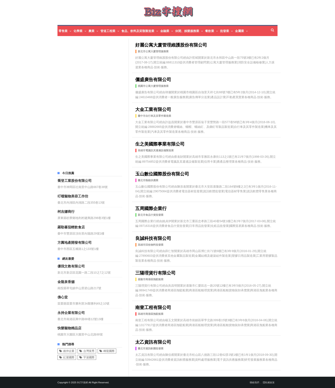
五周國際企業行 (151, 208)
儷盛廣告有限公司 (153, 79)
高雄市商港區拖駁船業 (150, 313)
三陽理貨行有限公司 (155, 272)
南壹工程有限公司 (153, 307)
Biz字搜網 (82, 382)
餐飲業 (209, 31)
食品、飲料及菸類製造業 (137, 31)
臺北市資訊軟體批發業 (150, 348)
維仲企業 (68, 351)
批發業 (224, 31)
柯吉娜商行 (66, 211)
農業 (91, 31)
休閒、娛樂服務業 (187, 31)
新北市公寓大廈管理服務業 (153, 51)
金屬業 (239, 31)
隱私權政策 (269, 382)
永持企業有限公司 (71, 312)
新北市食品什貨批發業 (150, 214)
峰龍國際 (109, 351)
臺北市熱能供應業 (148, 180)
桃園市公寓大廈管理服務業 (153, 86)
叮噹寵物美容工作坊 (72, 195)
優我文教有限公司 (71, 265)
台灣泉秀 (88, 351)
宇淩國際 (88, 357)
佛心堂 (62, 296)
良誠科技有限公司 (153, 238)
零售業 (63, 31)
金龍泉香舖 (66, 281)
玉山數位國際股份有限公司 (162, 173)
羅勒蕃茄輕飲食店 (71, 226)
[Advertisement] (90, 102)
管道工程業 (107, 31)
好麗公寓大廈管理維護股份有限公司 (171, 44)
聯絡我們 (254, 382)
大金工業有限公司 (153, 109)
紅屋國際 (68, 357)
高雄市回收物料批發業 (150, 244)
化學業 (77, 31)
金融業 (164, 31)
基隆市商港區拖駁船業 (150, 279)
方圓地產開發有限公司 (74, 242)
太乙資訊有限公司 (153, 341)
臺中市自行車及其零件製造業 (154, 115)
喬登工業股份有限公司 (74, 180)
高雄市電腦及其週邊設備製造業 (156, 150)
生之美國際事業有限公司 (160, 143)
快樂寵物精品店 (69, 327)
